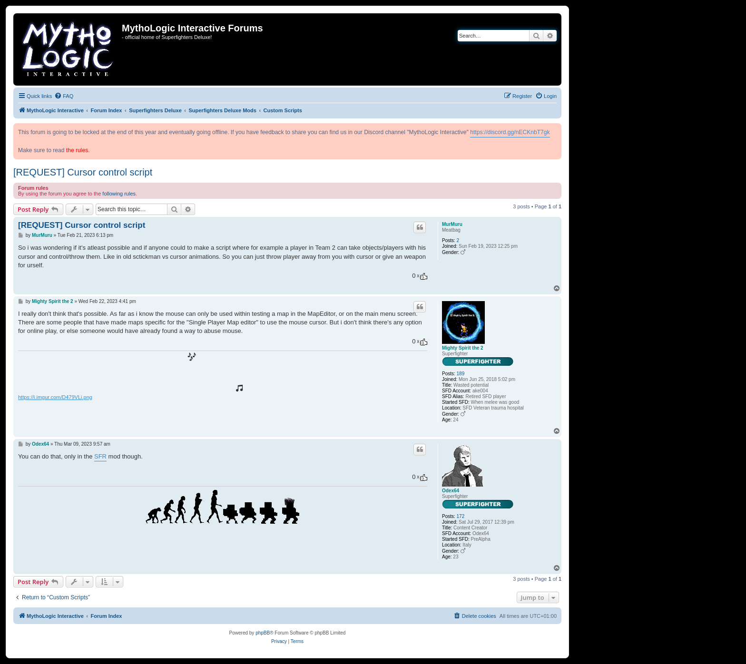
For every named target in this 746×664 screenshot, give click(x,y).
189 (461, 373)
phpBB (262, 632)
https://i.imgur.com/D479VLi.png (55, 397)
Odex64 (450, 490)
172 (461, 516)
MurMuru (452, 224)
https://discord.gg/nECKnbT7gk (510, 132)
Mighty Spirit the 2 (462, 348)
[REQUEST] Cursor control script (82, 172)
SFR (100, 456)
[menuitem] (63, 96)
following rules (119, 193)
